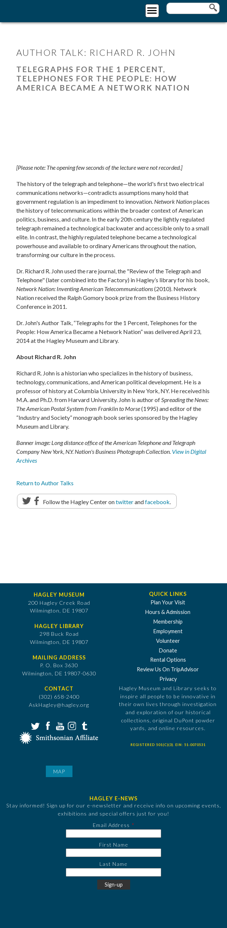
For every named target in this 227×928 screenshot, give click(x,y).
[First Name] (113, 852)
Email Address (111, 825)
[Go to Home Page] (36, 9)
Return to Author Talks (45, 482)
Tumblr (83, 725)
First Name (113, 844)
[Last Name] (113, 872)
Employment (168, 631)
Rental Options (168, 660)
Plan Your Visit (167, 602)
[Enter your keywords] (193, 8)
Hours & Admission (167, 612)
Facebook (46, 725)
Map (59, 771)
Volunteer (168, 641)
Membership (168, 621)
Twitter (34, 725)
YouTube (59, 725)
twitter (124, 501)
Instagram (71, 725)
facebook (157, 501)
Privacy (168, 679)
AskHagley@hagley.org (59, 705)
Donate (168, 650)
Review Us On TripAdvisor (168, 669)
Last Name (113, 864)
